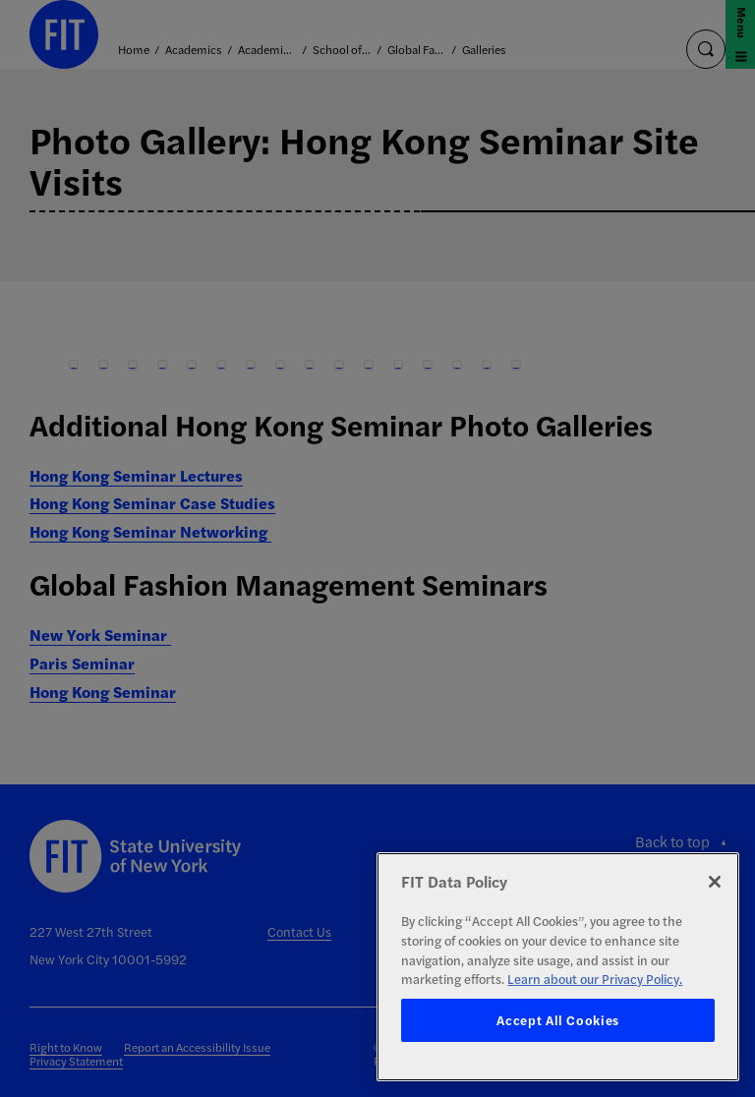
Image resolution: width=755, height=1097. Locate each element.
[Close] (714, 881)
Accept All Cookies (557, 1019)
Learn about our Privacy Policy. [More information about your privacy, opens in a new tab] (594, 978)
